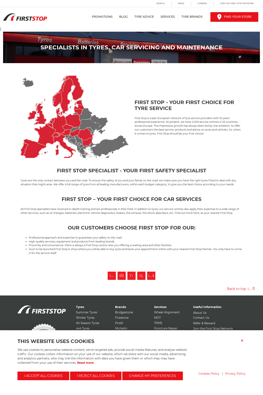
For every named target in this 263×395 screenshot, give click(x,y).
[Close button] (243, 343)
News (181, 3)
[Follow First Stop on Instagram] (112, 276)
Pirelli (119, 323)
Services (167, 17)
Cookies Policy (208, 373)
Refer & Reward (204, 323)
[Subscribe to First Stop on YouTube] (151, 276)
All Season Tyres (87, 323)
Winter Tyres (85, 318)
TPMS (158, 323)
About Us (199, 313)
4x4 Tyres (83, 328)
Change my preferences (152, 376)
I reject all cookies (96, 376)
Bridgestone (124, 312)
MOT (157, 318)
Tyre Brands (192, 17)
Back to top (241, 289)
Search (160, 3)
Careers (202, 3)
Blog (123, 17)
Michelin (121, 328)
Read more (85, 363)
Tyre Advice (144, 17)
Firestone (122, 318)
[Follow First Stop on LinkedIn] (141, 276)
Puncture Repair (166, 328)
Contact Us (201, 318)
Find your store (234, 17)
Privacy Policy (235, 373)
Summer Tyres (86, 312)
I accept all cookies (43, 376)
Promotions (102, 17)
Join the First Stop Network (237, 3)
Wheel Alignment (167, 312)
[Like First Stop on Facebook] (122, 276)
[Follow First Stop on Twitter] (131, 276)
